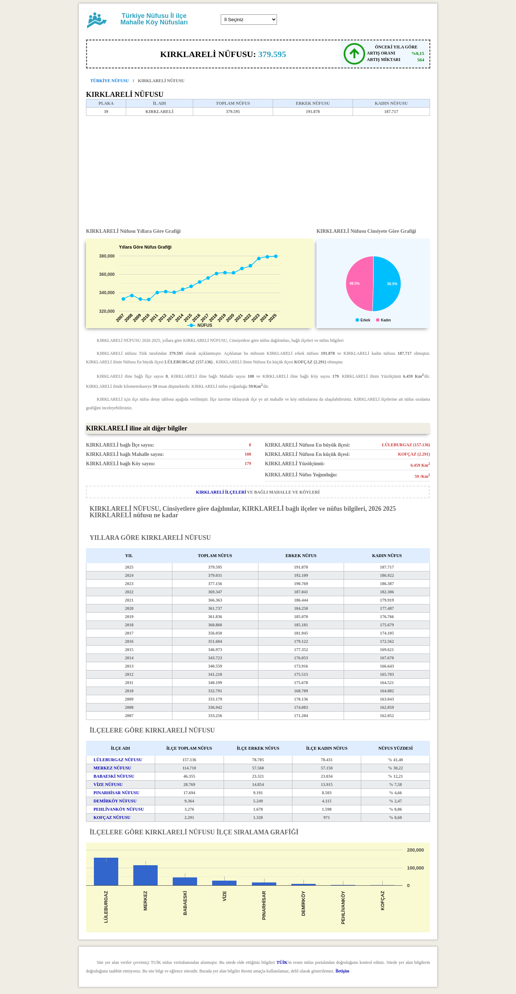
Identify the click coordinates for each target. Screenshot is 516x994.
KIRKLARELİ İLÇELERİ (221, 492)
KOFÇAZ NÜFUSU (112, 817)
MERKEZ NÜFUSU (112, 768)
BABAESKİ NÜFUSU (114, 776)
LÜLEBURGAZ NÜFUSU (118, 760)
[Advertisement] (258, 169)
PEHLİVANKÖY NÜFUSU (119, 809)
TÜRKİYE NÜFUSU (109, 80)
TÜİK (282, 962)
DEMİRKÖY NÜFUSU (115, 801)
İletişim (342, 971)
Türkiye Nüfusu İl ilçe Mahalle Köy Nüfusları (154, 19)
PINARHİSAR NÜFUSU (116, 793)
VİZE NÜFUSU (108, 784)
